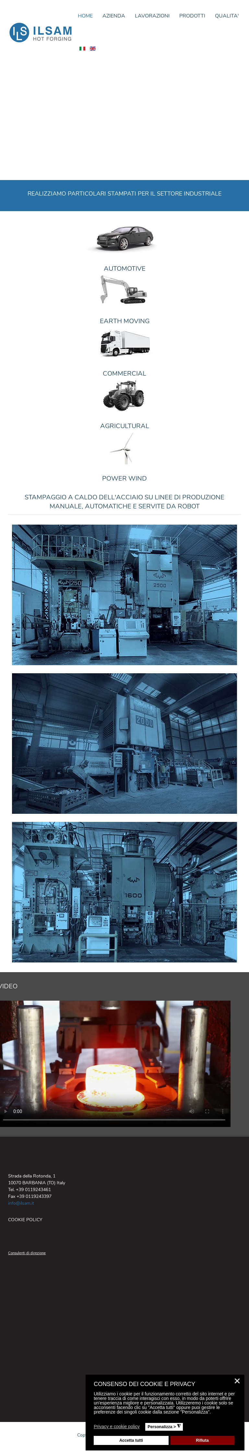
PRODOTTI (192, 15)
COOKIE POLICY (25, 1220)
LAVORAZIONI (152, 15)
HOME (85, 15)
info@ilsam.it (21, 1203)
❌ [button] (237, 1381)
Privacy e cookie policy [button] (117, 1426)
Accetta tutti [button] (131, 1440)
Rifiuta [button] (202, 1440)
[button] (143, 1427)
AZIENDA (113, 15)
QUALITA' (227, 15)
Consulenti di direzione (27, 1253)
